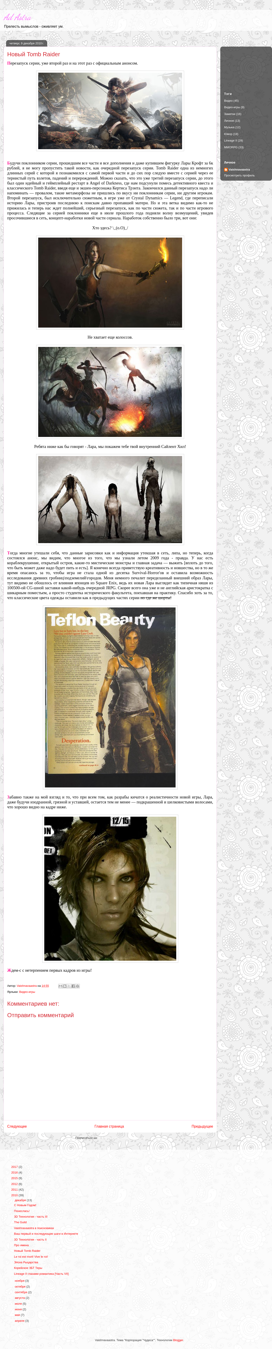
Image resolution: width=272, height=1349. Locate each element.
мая (18, 1315)
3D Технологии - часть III (30, 1216)
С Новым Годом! (25, 1205)
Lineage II (230, 140)
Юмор (228, 134)
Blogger (178, 1340)
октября (20, 1286)
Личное (229, 120)
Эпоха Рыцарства (26, 1262)
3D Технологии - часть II (30, 1239)
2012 (15, 1184)
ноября (20, 1280)
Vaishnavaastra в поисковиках (34, 1228)
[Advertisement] (246, 65)
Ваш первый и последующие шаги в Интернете (46, 1233)
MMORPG (231, 147)
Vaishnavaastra (239, 169)
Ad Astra (17, 17)
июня (19, 1309)
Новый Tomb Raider (27, 1250)
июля (19, 1303)
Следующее (17, 1126)
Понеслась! (21, 1211)
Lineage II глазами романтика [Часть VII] (41, 1273)
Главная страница (109, 1126)
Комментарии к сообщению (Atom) (121, 1138)
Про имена (21, 1245)
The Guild (20, 1222)
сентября (21, 1292)
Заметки (229, 114)
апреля (20, 1320)
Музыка (229, 127)
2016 (15, 1172)
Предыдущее (202, 1126)
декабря (21, 1200)
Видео (228, 100)
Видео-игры (27, 992)
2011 (15, 1189)
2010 (15, 1195)
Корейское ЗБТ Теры (28, 1268)
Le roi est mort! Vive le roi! (31, 1256)
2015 (15, 1178)
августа (20, 1298)
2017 (15, 1167)
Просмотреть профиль (239, 175)
